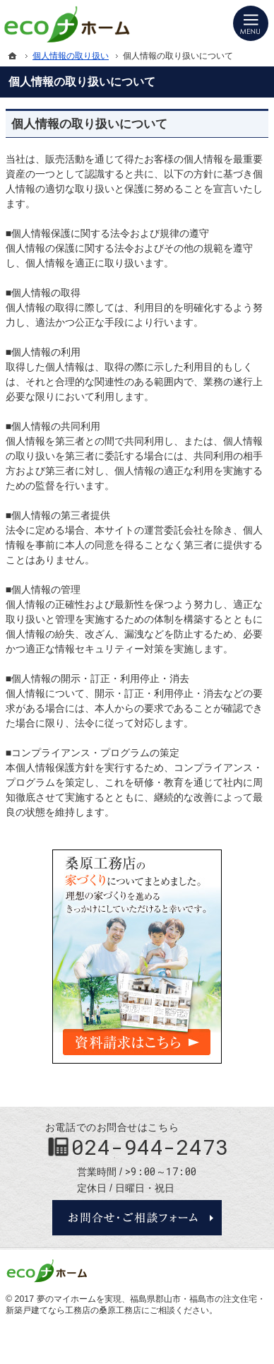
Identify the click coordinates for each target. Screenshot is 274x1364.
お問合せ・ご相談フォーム (137, 1217)
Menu (250, 23)
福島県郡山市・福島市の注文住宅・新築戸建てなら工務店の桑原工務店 (136, 1304)
